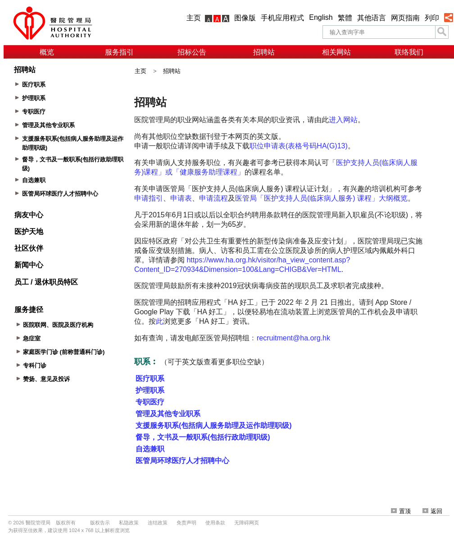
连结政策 (158, 522)
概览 (47, 52)
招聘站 (264, 52)
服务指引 (119, 52)
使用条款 (215, 522)
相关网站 (336, 52)
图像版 (245, 18)
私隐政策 (129, 522)
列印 (432, 18)
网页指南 (405, 18)
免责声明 (186, 522)
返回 (432, 511)
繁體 (345, 18)
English (320, 17)
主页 (193, 18)
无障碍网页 (246, 522)
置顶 (401, 511)
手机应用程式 (282, 18)
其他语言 (371, 18)
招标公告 (191, 52)
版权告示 (100, 522)
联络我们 (409, 52)
